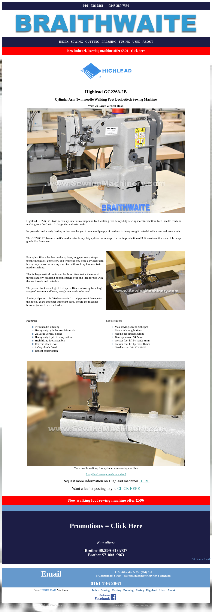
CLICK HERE (128, 488)
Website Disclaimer (51, 605)
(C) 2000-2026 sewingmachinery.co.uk (133, 605)
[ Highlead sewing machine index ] (106, 474)
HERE (144, 481)
